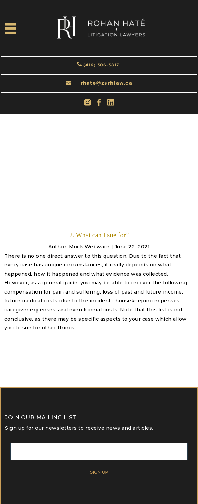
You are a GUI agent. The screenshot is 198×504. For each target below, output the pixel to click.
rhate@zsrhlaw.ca (106, 83)
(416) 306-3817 (101, 65)
